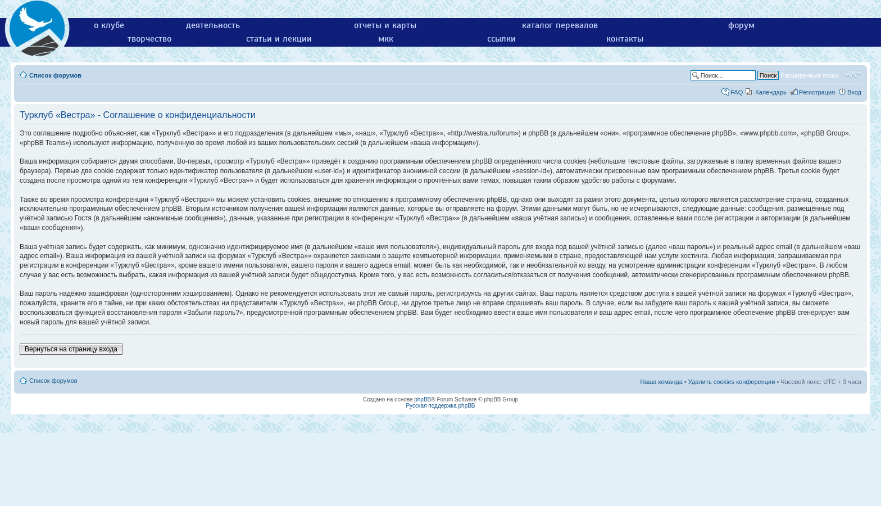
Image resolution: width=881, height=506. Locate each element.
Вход (854, 92)
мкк (385, 38)
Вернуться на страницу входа (71, 349)
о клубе (109, 25)
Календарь (771, 92)
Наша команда (661, 381)
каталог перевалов (560, 25)
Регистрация (817, 92)
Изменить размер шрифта (853, 75)
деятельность (213, 25)
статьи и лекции (279, 38)
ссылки (501, 38)
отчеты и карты (385, 25)
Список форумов (55, 75)
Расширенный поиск (809, 75)
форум (741, 25)
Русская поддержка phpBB (440, 406)
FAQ (736, 92)
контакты (624, 38)
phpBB (422, 399)
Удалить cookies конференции (731, 381)
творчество (149, 38)
